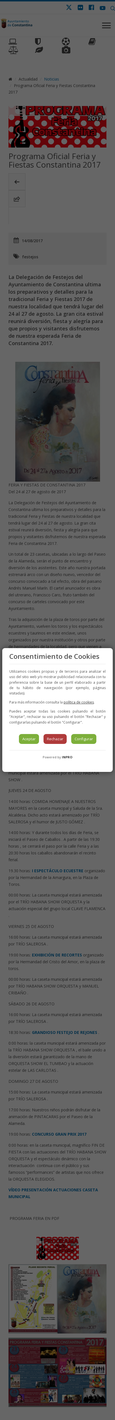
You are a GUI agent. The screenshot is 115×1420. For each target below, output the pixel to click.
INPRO (67, 757)
